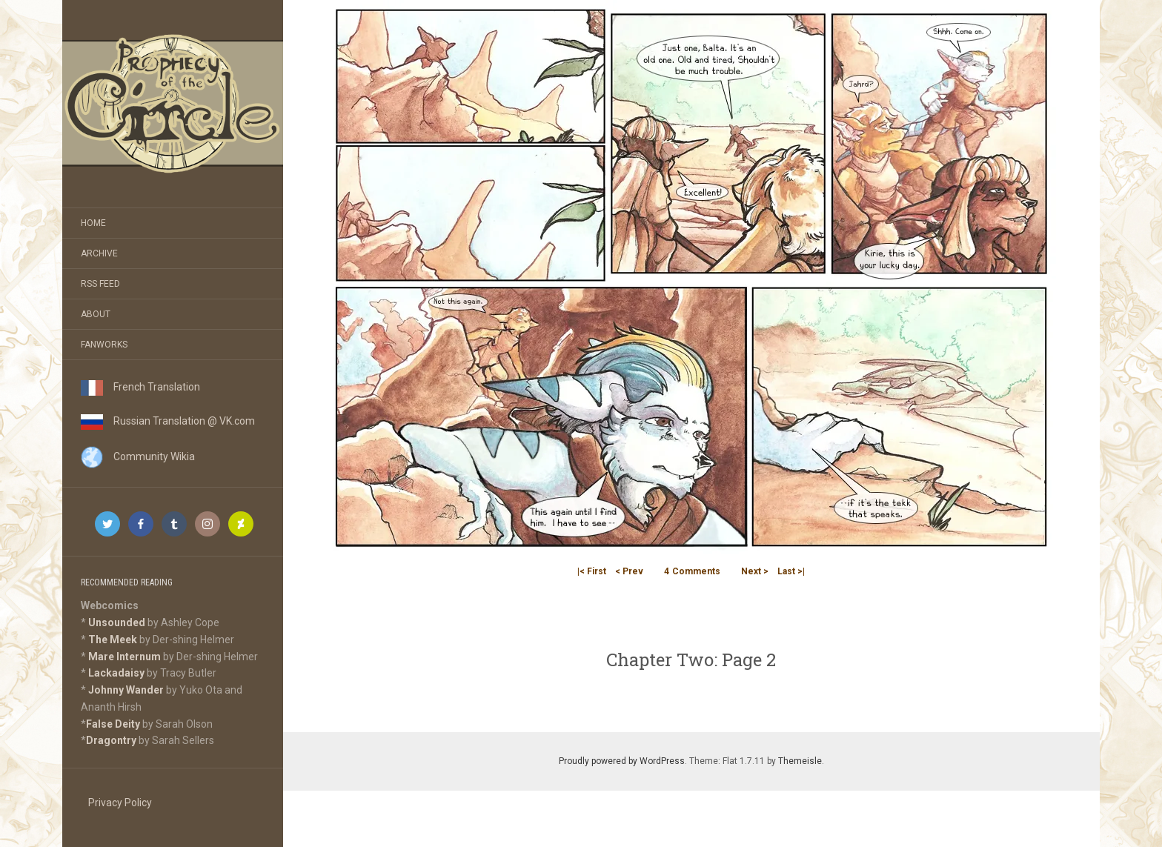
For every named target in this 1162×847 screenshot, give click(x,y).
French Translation (140, 387)
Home (93, 223)
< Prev (629, 571)
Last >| (791, 571)
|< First (591, 571)
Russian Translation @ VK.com (168, 421)
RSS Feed (100, 284)
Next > (754, 571)
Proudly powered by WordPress (622, 761)
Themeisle (800, 761)
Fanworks (104, 344)
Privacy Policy (120, 802)
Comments (692, 571)
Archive (99, 253)
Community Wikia (138, 456)
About (95, 314)
